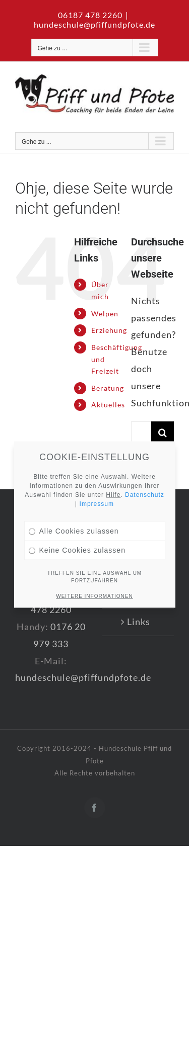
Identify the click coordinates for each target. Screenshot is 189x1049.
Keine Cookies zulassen (77, 526)
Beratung (107, 388)
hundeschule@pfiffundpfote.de (94, 24)
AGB (139, 593)
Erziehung (109, 330)
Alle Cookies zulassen (74, 507)
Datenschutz (144, 471)
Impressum (97, 480)
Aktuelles (108, 404)
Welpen (104, 313)
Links (138, 621)
